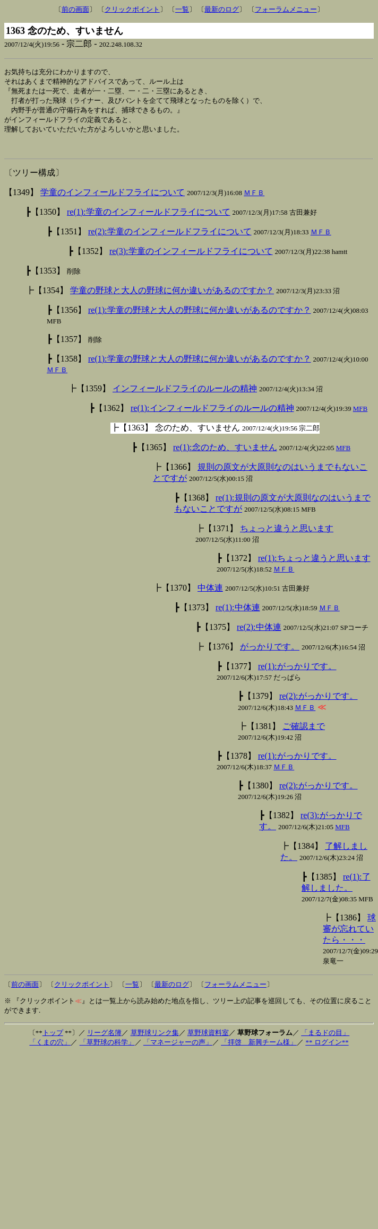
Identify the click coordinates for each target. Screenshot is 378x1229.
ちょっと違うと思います (286, 535)
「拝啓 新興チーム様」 (259, 1049)
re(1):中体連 (238, 614)
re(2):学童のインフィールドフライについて (170, 238)
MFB (360, 415)
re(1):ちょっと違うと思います (314, 564)
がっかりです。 (269, 653)
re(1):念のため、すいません (225, 454)
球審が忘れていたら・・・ (349, 935)
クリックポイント (132, 9)
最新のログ (221, 9)
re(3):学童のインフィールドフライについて (191, 257)
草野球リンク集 (155, 1039)
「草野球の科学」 (107, 1049)
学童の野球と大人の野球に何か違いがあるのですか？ (172, 297)
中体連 (210, 594)
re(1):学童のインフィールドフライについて (148, 218)
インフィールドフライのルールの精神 (185, 395)
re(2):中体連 (259, 633)
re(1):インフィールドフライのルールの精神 (212, 414)
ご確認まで (303, 733)
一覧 (182, 9)
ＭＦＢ (254, 200)
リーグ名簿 (104, 1039)
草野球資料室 (208, 1039)
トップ (52, 1039)
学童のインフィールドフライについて (112, 199)
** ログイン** (326, 1049)
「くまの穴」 (50, 1049)
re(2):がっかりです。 (318, 702)
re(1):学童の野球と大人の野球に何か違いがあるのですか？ (199, 316)
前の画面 (75, 9)
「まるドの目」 (325, 1039)
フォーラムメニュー (286, 9)
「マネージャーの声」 (177, 1049)
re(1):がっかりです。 (297, 673)
